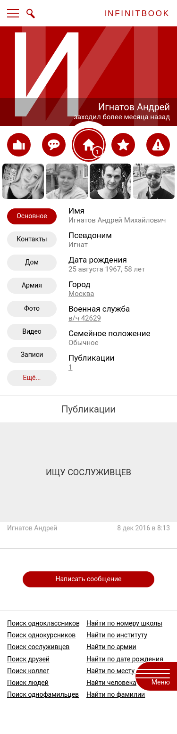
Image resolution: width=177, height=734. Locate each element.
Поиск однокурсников (41, 635)
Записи (32, 354)
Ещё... (32, 377)
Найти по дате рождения (124, 658)
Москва (81, 293)
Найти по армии (111, 647)
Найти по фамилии (115, 694)
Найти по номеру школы (124, 623)
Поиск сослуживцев (38, 647)
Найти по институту (116, 635)
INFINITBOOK (137, 13)
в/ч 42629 (84, 318)
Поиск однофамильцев (43, 694)
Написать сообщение (89, 579)
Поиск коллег (28, 671)
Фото (32, 308)
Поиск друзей (28, 658)
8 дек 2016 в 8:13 (143, 528)
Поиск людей (28, 682)
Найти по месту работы (122, 671)
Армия (32, 285)
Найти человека (111, 682)
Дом (32, 262)
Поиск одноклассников (43, 623)
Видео (32, 331)
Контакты (32, 239)
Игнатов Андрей (32, 528)
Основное (32, 216)
